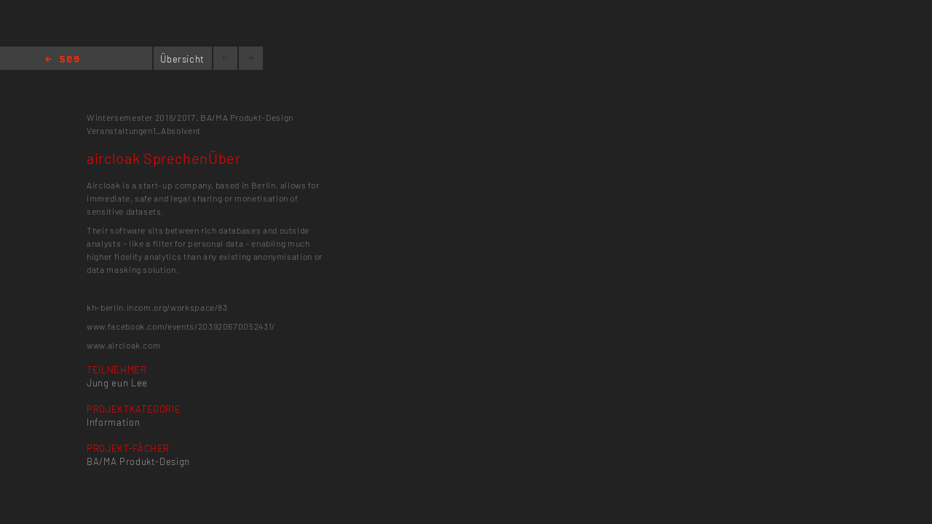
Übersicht (182, 59)
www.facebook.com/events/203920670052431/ (181, 326)
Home (62, 60)
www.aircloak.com (123, 345)
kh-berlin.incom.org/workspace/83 (157, 307)
